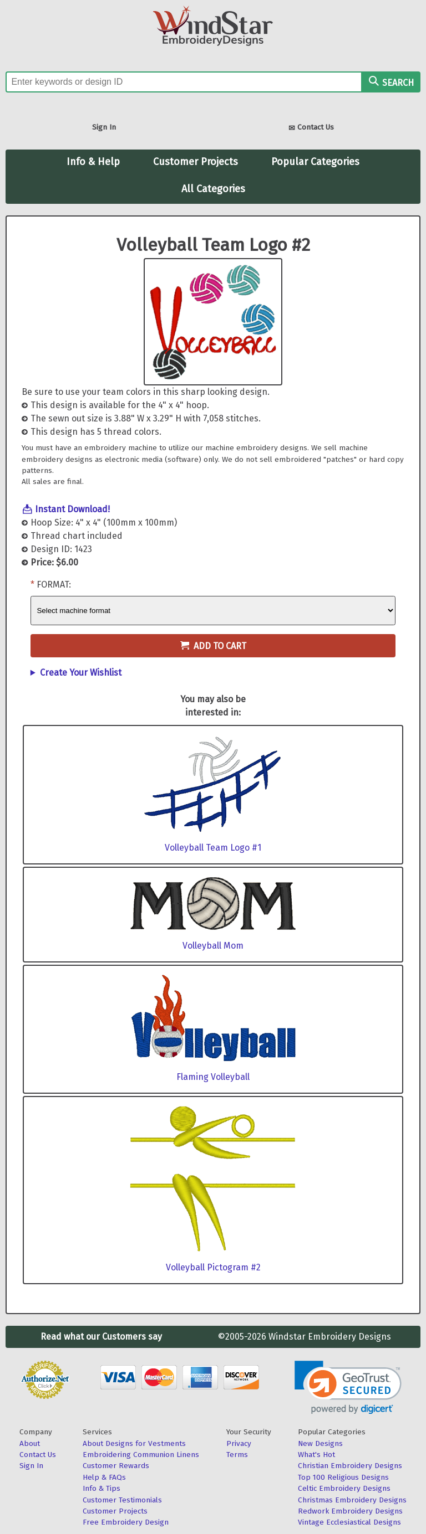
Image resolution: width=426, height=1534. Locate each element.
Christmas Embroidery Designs (352, 1500)
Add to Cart (213, 646)
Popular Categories (315, 162)
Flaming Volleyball (213, 1077)
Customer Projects (195, 162)
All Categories (213, 189)
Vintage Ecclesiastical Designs (349, 1522)
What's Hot (316, 1454)
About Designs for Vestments (134, 1443)
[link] (348, 1387)
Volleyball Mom (213, 945)
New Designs (320, 1443)
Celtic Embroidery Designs (344, 1488)
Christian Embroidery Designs (350, 1465)
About (29, 1443)
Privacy (238, 1443)
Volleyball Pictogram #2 (213, 1267)
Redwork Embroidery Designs (350, 1511)
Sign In (104, 127)
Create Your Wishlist (80, 672)
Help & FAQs (104, 1477)
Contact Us (311, 128)
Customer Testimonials (122, 1500)
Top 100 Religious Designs (343, 1477)
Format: (54, 584)
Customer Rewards (116, 1465)
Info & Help (93, 162)
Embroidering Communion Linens (141, 1454)
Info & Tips (101, 1488)
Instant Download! (72, 509)
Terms (237, 1454)
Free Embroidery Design (126, 1522)
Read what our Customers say (101, 1336)
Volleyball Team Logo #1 (213, 847)
